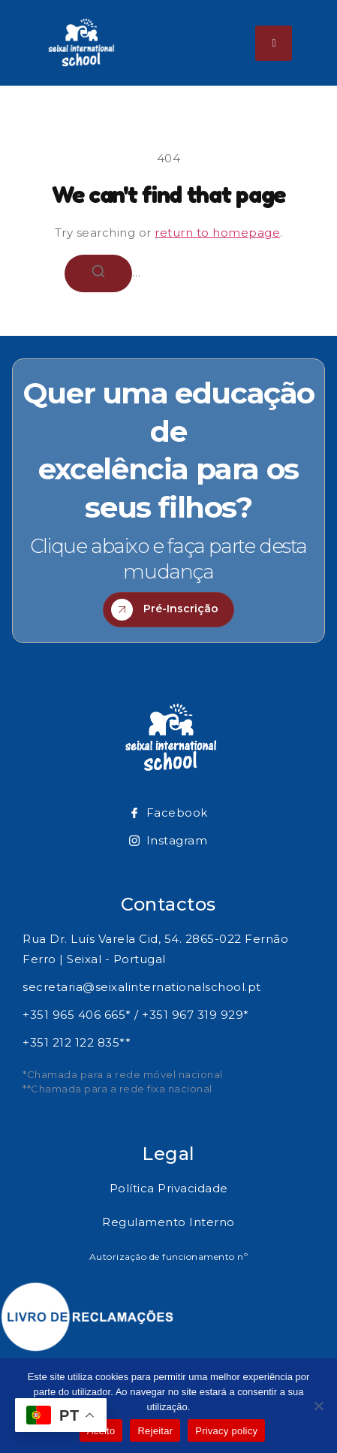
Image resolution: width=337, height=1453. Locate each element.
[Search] (98, 273)
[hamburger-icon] (273, 43)
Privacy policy (226, 1430)
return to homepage (217, 232)
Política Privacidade (169, 1188)
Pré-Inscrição (164, 610)
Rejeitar (155, 1430)
